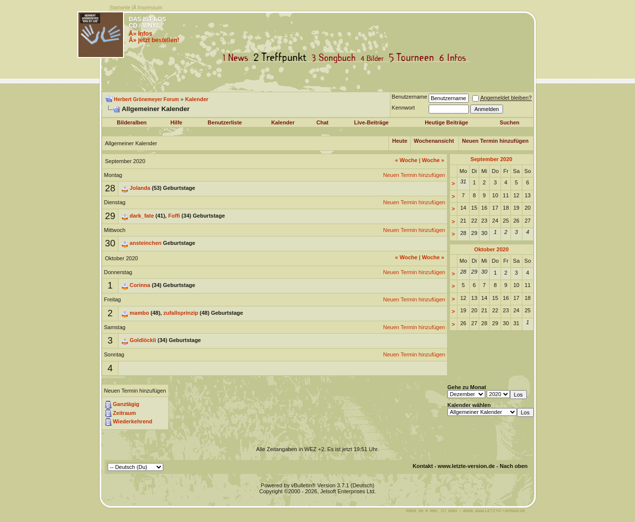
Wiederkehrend (132, 421)
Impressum (150, 7)
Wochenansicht (434, 141)
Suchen (509, 122)
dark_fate (141, 216)
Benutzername (410, 97)
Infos (455, 58)
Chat (322, 122)
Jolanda (139, 188)
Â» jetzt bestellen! (154, 40)
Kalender (196, 99)
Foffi (174, 216)
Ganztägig (126, 404)
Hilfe (177, 122)
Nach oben (513, 466)
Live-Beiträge (371, 122)
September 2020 (491, 159)
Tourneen (413, 58)
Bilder (374, 58)
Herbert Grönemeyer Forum (146, 99)
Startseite (120, 7)
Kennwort (403, 108)
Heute (399, 141)
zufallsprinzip (180, 313)
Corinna (139, 285)
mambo (139, 313)
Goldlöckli (142, 340)
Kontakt (423, 466)
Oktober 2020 (491, 249)
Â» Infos (140, 33)
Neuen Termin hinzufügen (495, 141)
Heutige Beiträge (446, 122)
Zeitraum (124, 413)
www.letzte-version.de (466, 466)
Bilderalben (132, 122)
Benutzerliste (225, 122)
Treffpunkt (282, 58)
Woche (406, 160)
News (237, 58)
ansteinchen (145, 243)
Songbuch (335, 58)
